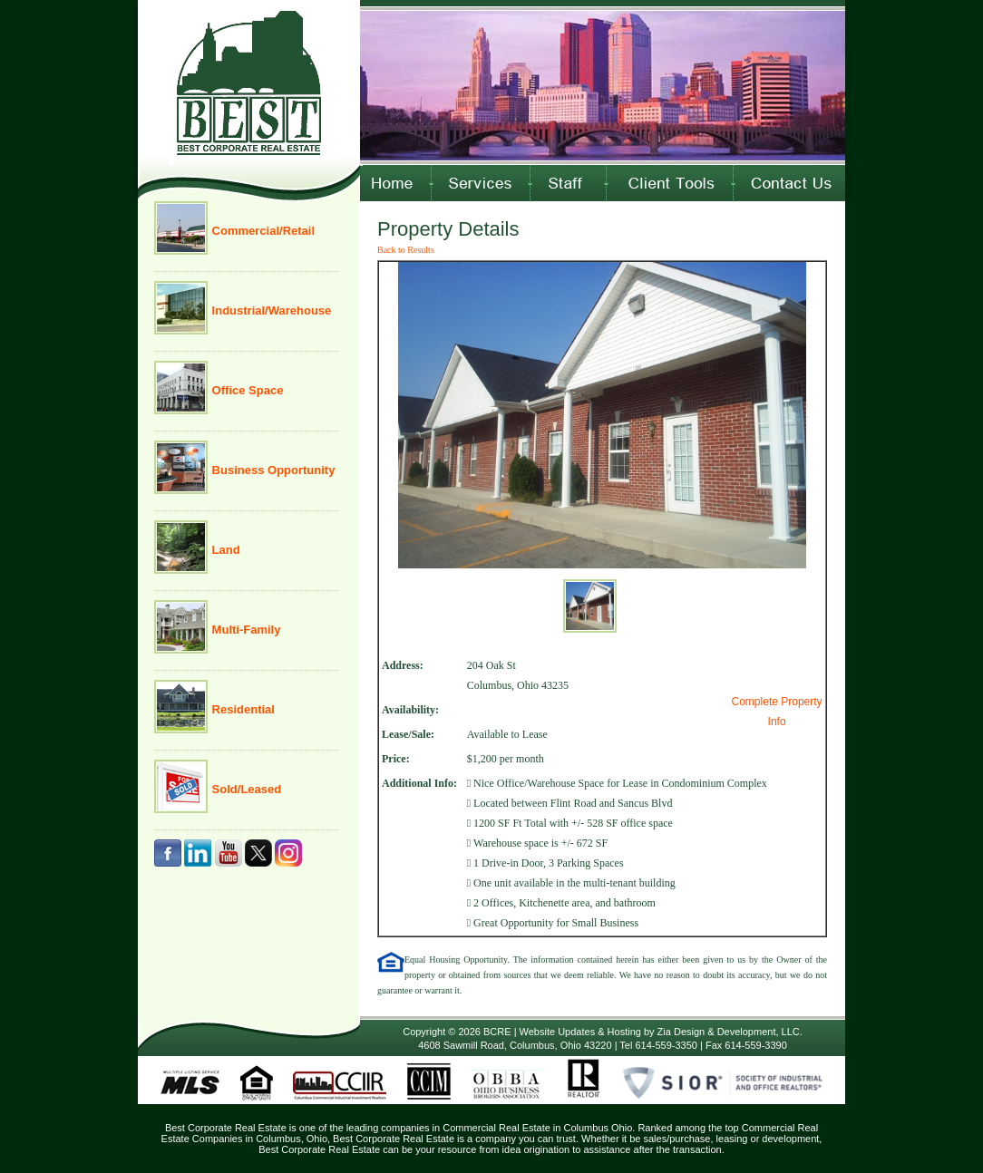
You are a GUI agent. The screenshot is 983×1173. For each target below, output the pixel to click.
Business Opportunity (272, 470)
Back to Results (405, 250)
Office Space (246, 390)
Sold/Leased (245, 789)
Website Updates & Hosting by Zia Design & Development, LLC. (661, 1031)
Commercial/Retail (262, 231)
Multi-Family (244, 629)
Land (224, 550)
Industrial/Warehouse (270, 310)
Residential (242, 709)
